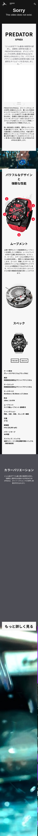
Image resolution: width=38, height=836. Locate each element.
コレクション (15, 821)
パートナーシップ (21, 825)
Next (35, 752)
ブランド (5, 821)
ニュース (27, 823)
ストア (32, 825)
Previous (3, 752)
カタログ (19, 823)
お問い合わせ (9, 825)
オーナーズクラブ (28, 821)
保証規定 (10, 823)
